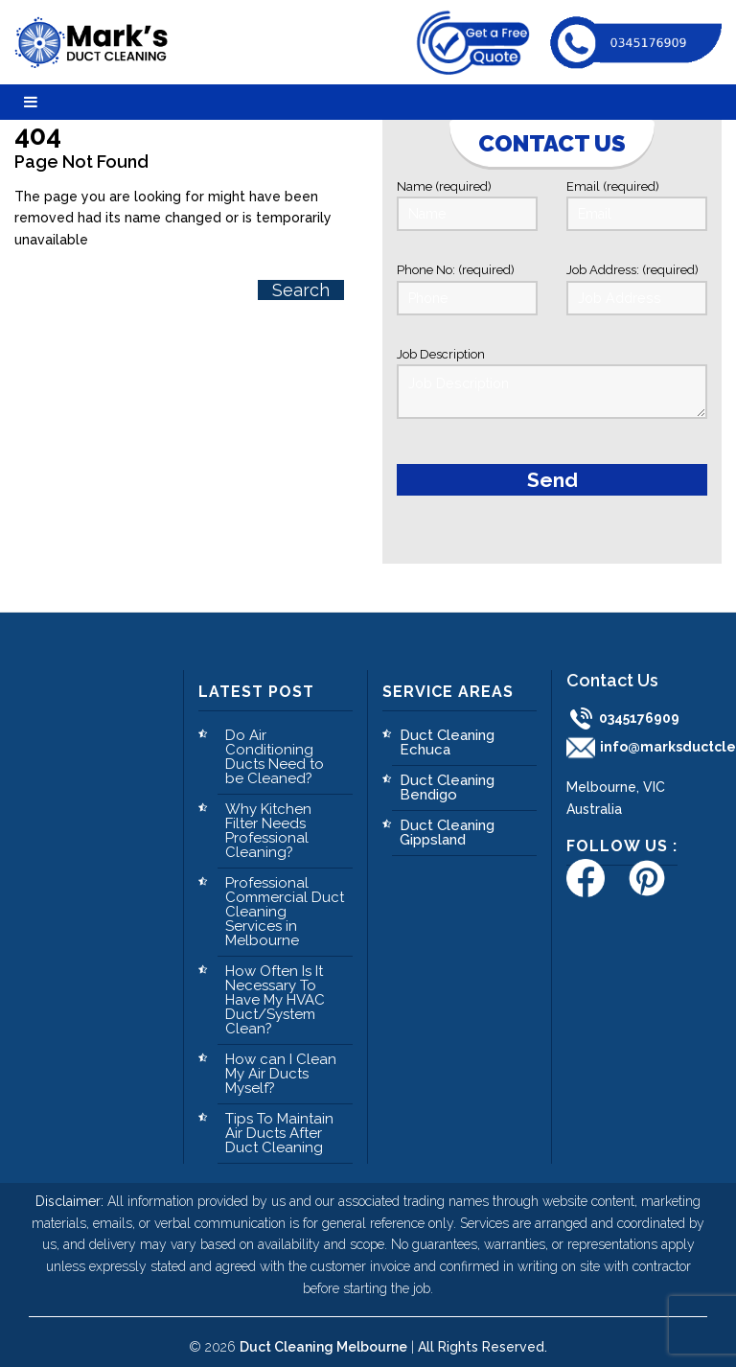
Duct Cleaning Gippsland (447, 822)
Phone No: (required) (467, 287)
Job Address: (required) (636, 287)
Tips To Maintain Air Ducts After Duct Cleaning (279, 1123)
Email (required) (636, 204)
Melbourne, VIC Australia (615, 787)
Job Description (552, 380)
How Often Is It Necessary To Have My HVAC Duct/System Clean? (275, 989)
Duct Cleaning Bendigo (447, 777)
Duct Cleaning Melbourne (323, 1336)
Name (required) (467, 204)
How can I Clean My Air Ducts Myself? (280, 1063)
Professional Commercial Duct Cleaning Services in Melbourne (284, 901)
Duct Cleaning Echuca (447, 732)
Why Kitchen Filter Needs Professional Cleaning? (268, 820)
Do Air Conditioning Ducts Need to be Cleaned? (274, 746)
